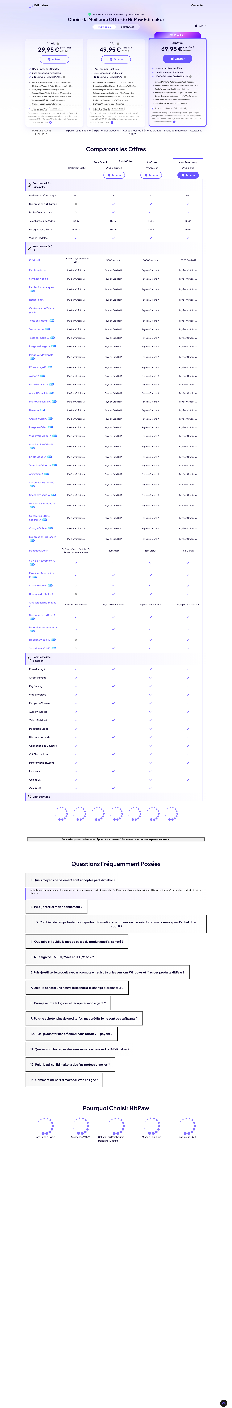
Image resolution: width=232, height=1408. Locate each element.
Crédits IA (51, 76)
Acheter (114, 175)
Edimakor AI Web (40, 109)
